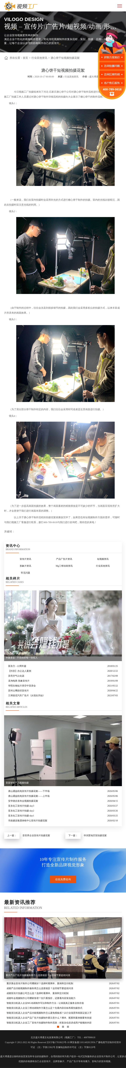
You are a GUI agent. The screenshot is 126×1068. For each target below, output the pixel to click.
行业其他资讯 (39, 57)
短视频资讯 (103, 559)
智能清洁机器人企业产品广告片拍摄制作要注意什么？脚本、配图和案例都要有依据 (49, 1018)
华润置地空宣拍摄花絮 (95, 835)
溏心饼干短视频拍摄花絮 (65, 57)
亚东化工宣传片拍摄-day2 (21, 811)
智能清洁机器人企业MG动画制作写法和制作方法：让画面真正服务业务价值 (45, 1003)
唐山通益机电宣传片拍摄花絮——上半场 (29, 796)
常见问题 (25, 573)
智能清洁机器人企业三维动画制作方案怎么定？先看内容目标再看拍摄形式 (44, 1008)
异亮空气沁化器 (16, 676)
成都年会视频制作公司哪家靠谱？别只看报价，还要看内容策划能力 (41, 998)
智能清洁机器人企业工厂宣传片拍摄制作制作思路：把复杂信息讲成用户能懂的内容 (49, 1023)
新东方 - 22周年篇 (17, 666)
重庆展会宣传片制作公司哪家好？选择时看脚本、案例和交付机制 (40, 983)
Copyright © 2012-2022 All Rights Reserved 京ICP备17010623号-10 (37, 1042)
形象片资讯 (25, 566)
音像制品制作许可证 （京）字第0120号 (75, 1047)
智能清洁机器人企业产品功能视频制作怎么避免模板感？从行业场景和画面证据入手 (49, 1013)
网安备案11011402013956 (82, 1042)
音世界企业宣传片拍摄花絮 (36, 835)
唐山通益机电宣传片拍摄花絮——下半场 (29, 791)
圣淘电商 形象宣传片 (19, 681)
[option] (63, 970)
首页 (25, 57)
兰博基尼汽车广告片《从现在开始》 (26, 695)
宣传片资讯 (25, 559)
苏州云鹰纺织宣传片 (18, 690)
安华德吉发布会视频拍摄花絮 (23, 801)
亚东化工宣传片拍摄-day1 (21, 815)
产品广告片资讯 (64, 559)
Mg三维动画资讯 (64, 566)
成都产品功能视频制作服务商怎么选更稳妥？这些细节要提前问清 (40, 988)
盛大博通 (4, 1056)
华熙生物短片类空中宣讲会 (22, 686)
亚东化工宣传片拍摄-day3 (21, 806)
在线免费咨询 (63, 879)
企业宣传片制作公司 (104, 1056)
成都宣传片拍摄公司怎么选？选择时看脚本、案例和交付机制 (38, 993)
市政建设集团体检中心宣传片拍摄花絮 (27, 820)
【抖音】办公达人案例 (19, 671)
